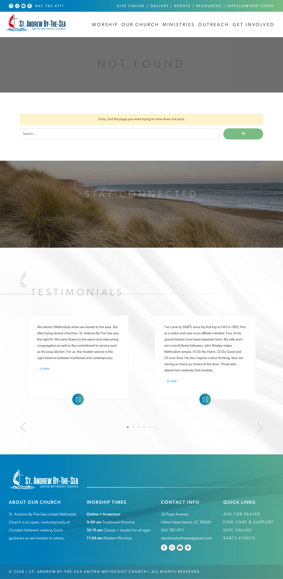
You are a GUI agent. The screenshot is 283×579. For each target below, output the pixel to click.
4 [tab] (144, 427)
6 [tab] (155, 427)
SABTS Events (239, 538)
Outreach (213, 25)
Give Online (131, 6)
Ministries (179, 25)
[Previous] (23, 427)
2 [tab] (133, 427)
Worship (105, 25)
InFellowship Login (250, 6)
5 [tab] (150, 427)
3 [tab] (139, 427)
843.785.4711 (49, 6)
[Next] (260, 427)
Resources (209, 6)
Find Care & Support (248, 522)
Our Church (140, 25)
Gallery (159, 6)
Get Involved (253, 25)
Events (182, 6)
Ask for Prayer (241, 514)
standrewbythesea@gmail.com (186, 538)
